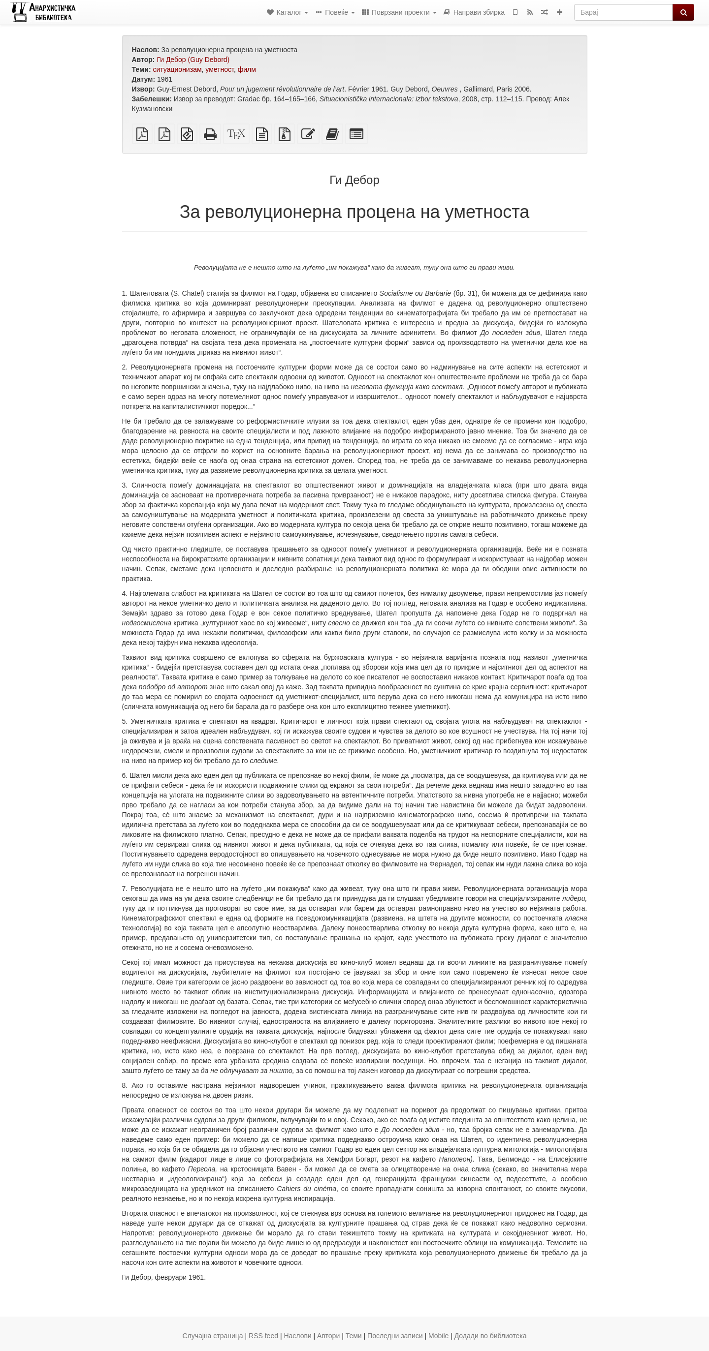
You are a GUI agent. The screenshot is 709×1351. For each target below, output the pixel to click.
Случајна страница (212, 1336)
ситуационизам (177, 69)
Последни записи (395, 1336)
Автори (328, 1336)
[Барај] (623, 12)
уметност (219, 69)
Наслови (297, 1336)
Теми (354, 1336)
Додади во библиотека (490, 1336)
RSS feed (263, 1336)
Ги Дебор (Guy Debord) (193, 59)
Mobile (438, 1336)
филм (247, 69)
